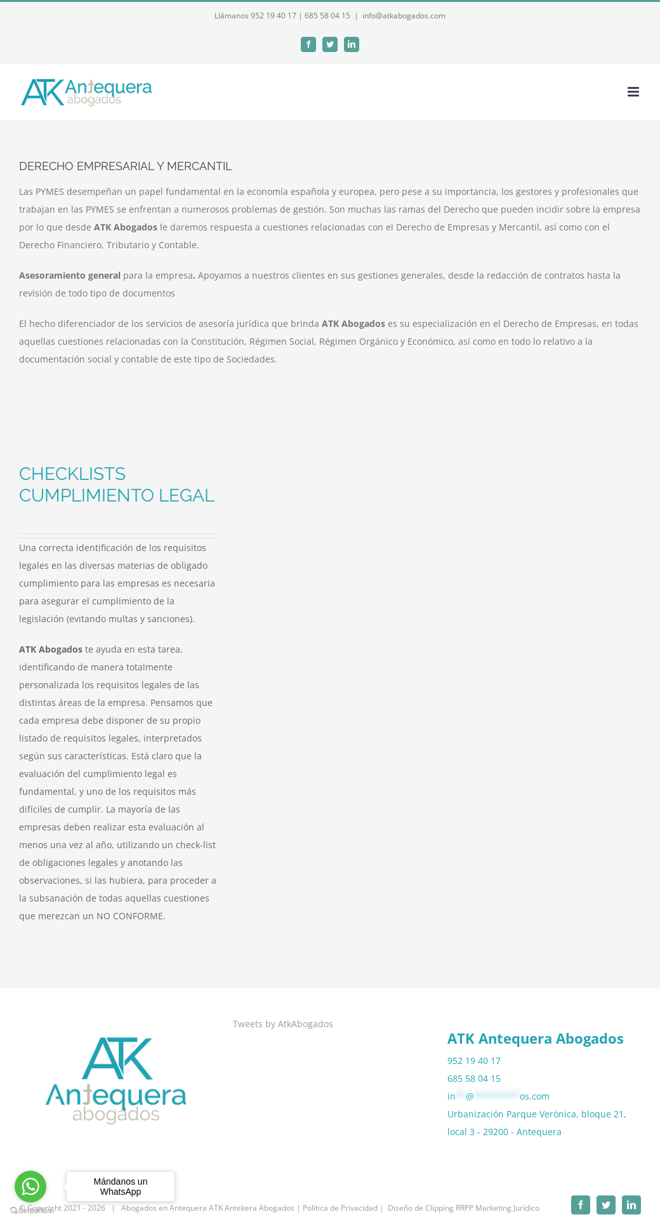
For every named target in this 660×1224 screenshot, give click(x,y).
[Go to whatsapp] (30, 1186)
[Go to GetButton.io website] (30, 1211)
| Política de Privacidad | (340, 1207)
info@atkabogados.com (404, 15)
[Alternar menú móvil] (634, 91)
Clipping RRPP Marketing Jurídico (482, 1207)
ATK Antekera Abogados (251, 1207)
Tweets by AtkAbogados (283, 1024)
